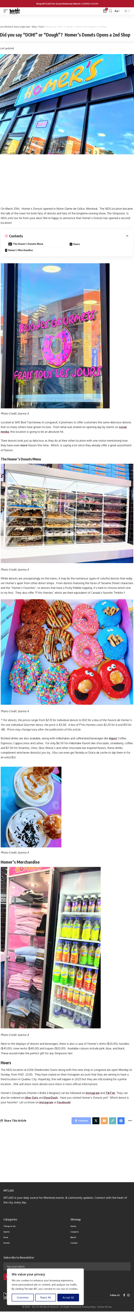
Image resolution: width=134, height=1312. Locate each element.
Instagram (92, 1093)
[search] (110, 11)
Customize (23, 1297)
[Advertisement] (67, 182)
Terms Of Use (104, 1307)
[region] (45, 1286)
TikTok (110, 1093)
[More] (130, 1120)
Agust (113, 738)
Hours (76, 244)
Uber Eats (31, 1097)
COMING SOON (89, 3)
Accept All (68, 1297)
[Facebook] (124, 1295)
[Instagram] (128, 1295)
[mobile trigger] (6, 11)
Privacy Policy (89, 1307)
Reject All (45, 1297)
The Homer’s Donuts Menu (28, 243)
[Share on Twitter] (95, 1120)
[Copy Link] (112, 1120)
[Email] (103, 1120)
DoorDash (50, 1097)
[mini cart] (105, 11)
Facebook (63, 1102)
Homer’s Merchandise (20, 250)
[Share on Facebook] (80, 1120)
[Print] (121, 1120)
